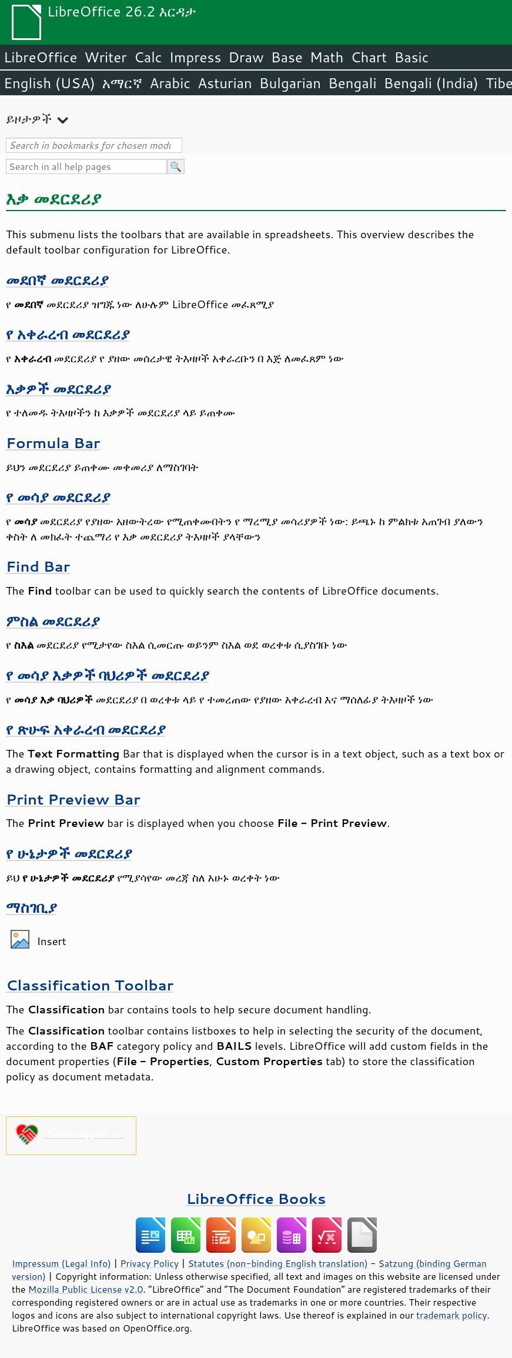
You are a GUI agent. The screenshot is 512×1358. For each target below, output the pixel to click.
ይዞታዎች (29, 118)
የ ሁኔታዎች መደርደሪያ (69, 853)
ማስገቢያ (31, 907)
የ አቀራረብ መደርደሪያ (67, 333)
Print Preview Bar (73, 799)
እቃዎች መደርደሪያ (58, 388)
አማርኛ (122, 83)
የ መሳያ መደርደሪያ (58, 496)
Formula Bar (53, 442)
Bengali (352, 83)
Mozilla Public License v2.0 (85, 1289)
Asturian (225, 83)
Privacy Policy (149, 1263)
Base (287, 57)
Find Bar (38, 566)
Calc (148, 57)
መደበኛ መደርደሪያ (57, 279)
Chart (368, 57)
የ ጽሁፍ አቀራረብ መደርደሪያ (85, 729)
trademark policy (451, 1315)
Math (327, 57)
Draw (245, 57)
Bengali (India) (431, 83)
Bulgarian (290, 83)
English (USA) (49, 83)
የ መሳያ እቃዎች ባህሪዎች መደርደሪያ (107, 675)
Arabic (169, 83)
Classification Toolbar (89, 985)
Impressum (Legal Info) (61, 1263)
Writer (105, 57)
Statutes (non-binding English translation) (277, 1263)
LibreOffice (40, 57)
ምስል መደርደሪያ (52, 620)
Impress (195, 57)
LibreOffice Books (256, 1198)
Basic (411, 57)
